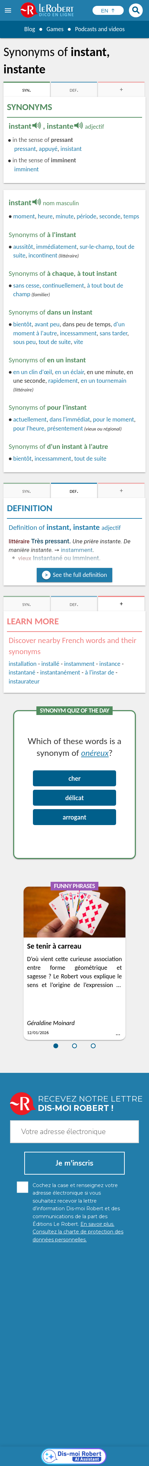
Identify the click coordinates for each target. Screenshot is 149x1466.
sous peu (24, 342)
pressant (25, 149)
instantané (22, 672)
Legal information (113, 1445)
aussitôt (23, 247)
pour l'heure (28, 428)
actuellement (30, 419)
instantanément (60, 672)
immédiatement (56, 247)
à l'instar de (99, 672)
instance (110, 664)
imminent (26, 169)
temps (131, 216)
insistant (71, 149)
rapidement (63, 380)
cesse (26, 285)
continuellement (63, 285)
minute (65, 216)
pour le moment (113, 419)
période (86, 216)
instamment (77, 549)
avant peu (47, 324)
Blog (28, 29)
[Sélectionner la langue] (108, 10)
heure (45, 216)
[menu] (9, 10)
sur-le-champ (96, 247)
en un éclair (69, 372)
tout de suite (55, 342)
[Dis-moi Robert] (75, 1317)
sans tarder (113, 333)
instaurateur (24, 681)
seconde (110, 216)
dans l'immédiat (70, 419)
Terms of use (83, 1452)
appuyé (48, 149)
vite (78, 342)
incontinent (43, 255)
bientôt (22, 324)
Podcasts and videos (100, 29)
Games (54, 29)
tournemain (103, 380)
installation (23, 664)
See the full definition (80, 575)
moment (24, 216)
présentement (65, 428)
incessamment (78, 333)
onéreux (95, 753)
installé (50, 664)
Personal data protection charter (52, 1445)
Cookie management (40, 1452)
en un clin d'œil (32, 372)
